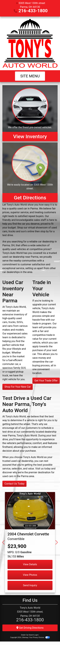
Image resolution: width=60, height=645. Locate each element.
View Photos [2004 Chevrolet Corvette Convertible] (30, 574)
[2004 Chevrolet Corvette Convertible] (30, 511)
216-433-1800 (33, 10)
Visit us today (43, 468)
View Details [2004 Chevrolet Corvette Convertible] (30, 564)
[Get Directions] (30, 172)
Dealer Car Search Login (29, 635)
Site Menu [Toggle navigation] (30, 76)
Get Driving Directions (30, 627)
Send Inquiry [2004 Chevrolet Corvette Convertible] (30, 585)
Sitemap (25, 637)
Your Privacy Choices (39, 637)
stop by (44, 231)
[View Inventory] (30, 113)
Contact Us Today (14, 483)
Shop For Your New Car (17, 386)
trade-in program (41, 323)
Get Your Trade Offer (46, 380)
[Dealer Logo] (30, 43)
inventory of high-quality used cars (14, 318)
